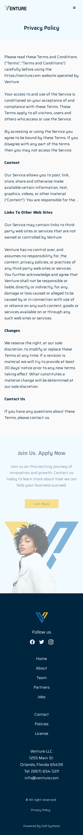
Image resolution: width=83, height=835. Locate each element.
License (41, 733)
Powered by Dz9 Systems (41, 825)
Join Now (42, 503)
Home (41, 659)
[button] (74, 8)
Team (42, 678)
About (41, 668)
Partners (42, 687)
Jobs (41, 697)
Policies (41, 724)
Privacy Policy (40, 809)
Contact (41, 714)
